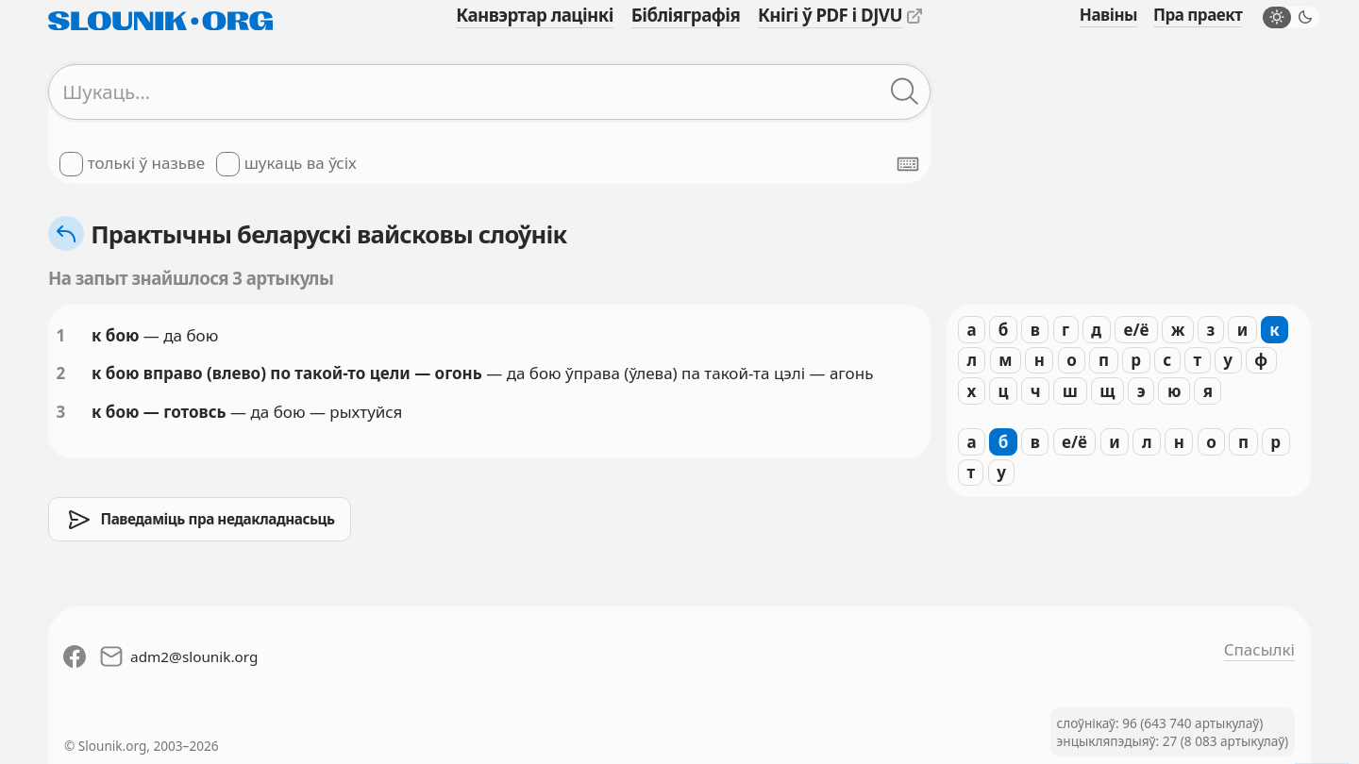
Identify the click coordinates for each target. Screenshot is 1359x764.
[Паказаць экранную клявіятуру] (908, 164)
